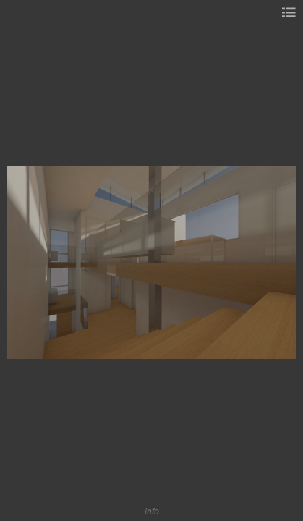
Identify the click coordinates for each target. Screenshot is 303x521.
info (152, 511)
